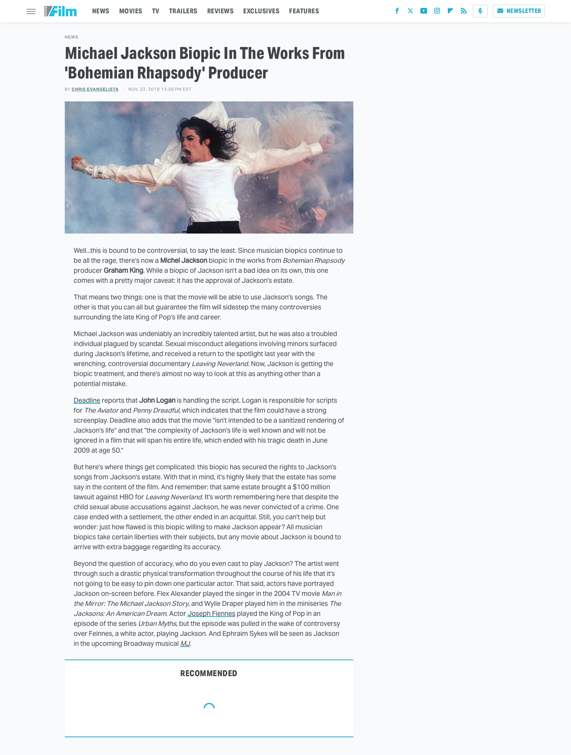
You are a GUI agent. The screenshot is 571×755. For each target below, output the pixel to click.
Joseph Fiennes (211, 613)
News (71, 37)
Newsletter (518, 11)
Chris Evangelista (95, 89)
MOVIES (130, 11)
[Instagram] (437, 12)
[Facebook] (397, 12)
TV (155, 11)
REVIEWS (220, 11)
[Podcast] (480, 11)
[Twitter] (410, 12)
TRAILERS (183, 11)
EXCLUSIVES (261, 11)
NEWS (101, 11)
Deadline (87, 400)
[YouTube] (424, 12)
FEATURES (304, 11)
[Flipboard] (450, 12)
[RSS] (464, 12)
